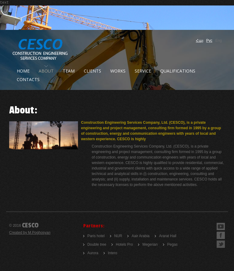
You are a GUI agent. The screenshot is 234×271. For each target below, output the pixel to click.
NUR (118, 236)
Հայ (199, 40)
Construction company (40, 50)
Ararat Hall (167, 236)
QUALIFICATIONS (177, 71)
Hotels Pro (124, 244)
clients (92, 71)
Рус (209, 40)
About (46, 71)
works (118, 71)
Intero (112, 253)
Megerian (150, 244)
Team (69, 71)
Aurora (92, 253)
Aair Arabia (141, 236)
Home (23, 71)
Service (143, 71)
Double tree (96, 244)
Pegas (172, 244)
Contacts (28, 79)
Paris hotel (96, 236)
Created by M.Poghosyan (29, 232)
